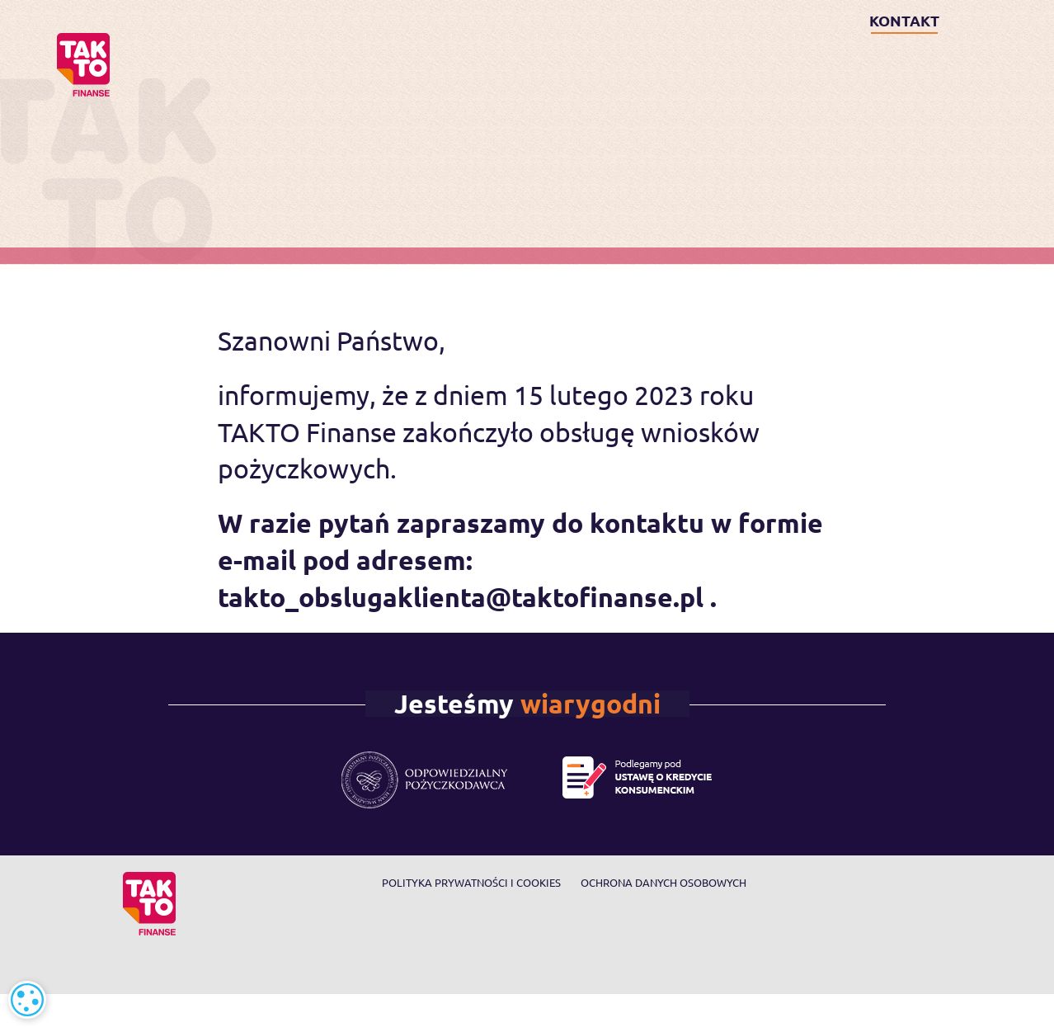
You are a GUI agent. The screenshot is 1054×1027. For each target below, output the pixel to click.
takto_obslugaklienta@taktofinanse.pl (460, 597)
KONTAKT (904, 20)
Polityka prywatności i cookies (471, 882)
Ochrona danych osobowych (663, 882)
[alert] (27, 1000)
